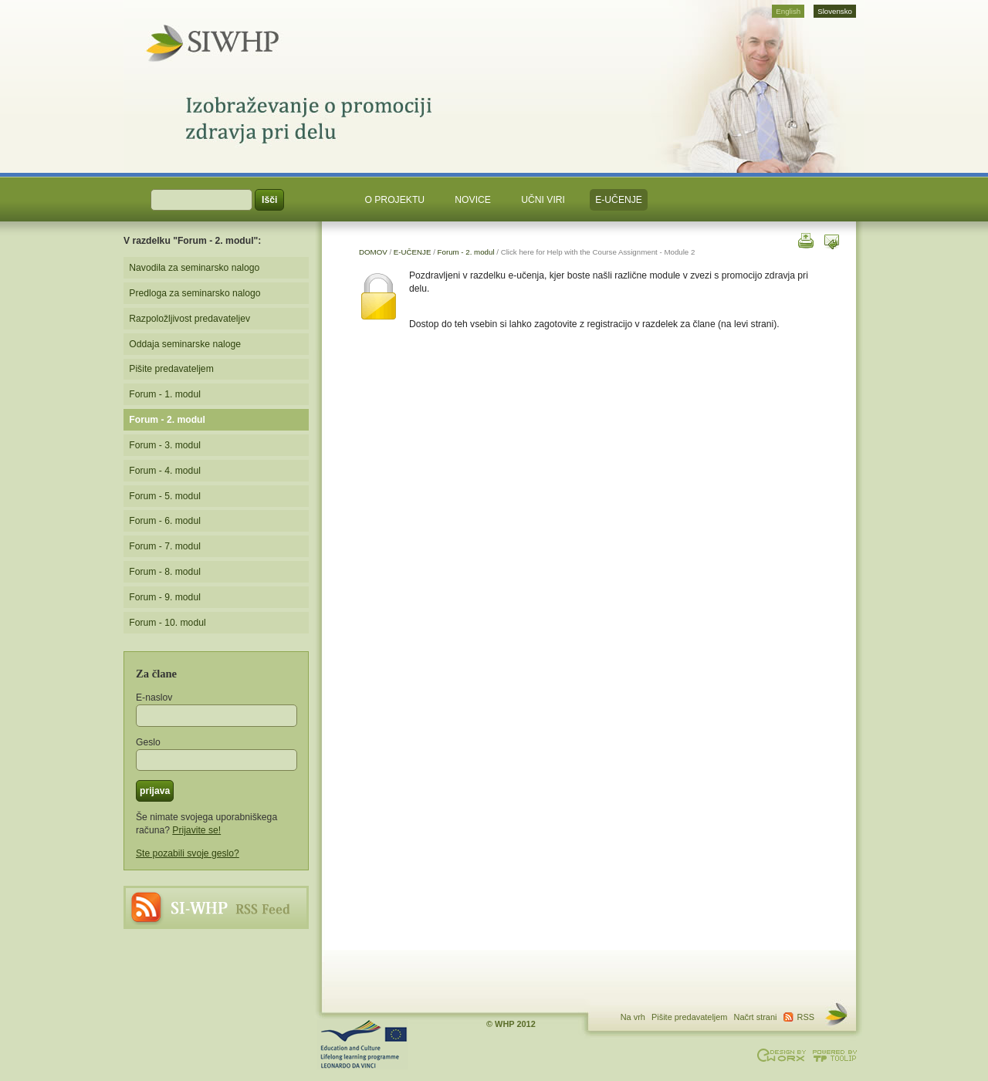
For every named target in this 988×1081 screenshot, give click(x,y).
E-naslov (154, 697)
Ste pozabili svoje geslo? (187, 853)
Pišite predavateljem (171, 368)
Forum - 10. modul (167, 622)
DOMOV (373, 252)
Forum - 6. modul (165, 520)
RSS (216, 907)
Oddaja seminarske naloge (185, 344)
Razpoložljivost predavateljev (189, 318)
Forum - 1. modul (165, 394)
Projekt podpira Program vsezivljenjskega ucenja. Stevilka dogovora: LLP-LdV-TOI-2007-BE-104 (362, 1044)
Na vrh (633, 1017)
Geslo (148, 742)
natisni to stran (804, 239)
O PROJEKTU (394, 199)
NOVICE (473, 199)
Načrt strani (755, 1017)
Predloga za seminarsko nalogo (194, 293)
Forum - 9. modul (165, 597)
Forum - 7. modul (165, 546)
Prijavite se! (196, 830)
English (788, 11)
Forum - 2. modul (466, 252)
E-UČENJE (618, 199)
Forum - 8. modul (165, 571)
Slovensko (834, 11)
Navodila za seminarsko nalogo (194, 267)
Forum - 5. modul (165, 496)
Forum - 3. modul (165, 445)
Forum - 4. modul (165, 470)
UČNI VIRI (543, 199)
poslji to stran (831, 239)
